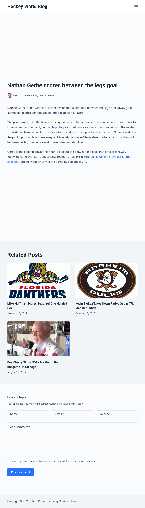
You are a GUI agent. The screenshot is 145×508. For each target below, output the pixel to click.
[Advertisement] (72, 52)
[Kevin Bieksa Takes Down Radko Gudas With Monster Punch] (106, 280)
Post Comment (20, 472)
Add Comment (20, 427)
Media (51, 95)
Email (59, 414)
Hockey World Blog (27, 6)
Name (15, 414)
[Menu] (136, 6)
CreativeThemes (69, 501)
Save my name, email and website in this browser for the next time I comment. (54, 461)
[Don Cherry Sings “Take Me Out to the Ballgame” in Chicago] (38, 338)
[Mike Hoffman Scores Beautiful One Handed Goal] (38, 280)
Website (105, 414)
